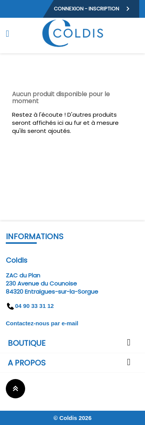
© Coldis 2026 (72, 418)
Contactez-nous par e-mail (42, 323)
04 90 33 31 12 (30, 306)
